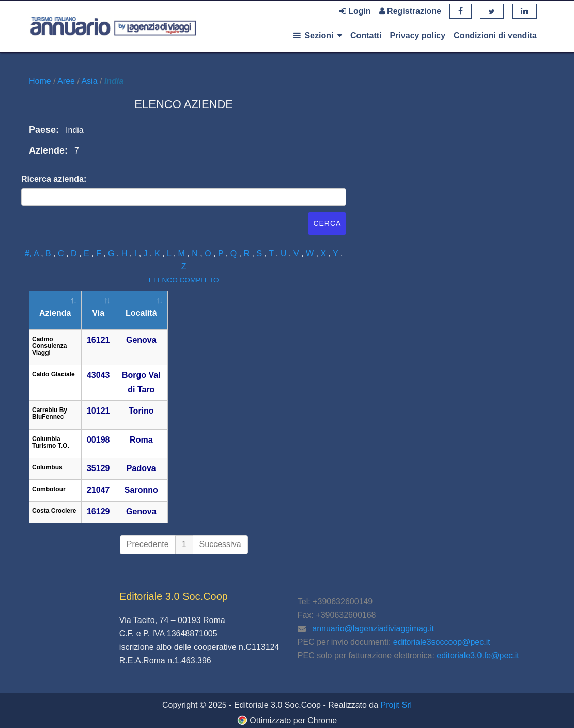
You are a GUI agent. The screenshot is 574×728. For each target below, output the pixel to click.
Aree (67, 81)
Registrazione (410, 11)
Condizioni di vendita (495, 35)
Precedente (148, 544)
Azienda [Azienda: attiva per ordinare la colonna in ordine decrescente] (55, 313)
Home (41, 81)
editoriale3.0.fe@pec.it (478, 655)
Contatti (365, 35)
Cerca (327, 223)
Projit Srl (396, 705)
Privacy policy (417, 35)
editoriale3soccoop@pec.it (441, 642)
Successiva (220, 544)
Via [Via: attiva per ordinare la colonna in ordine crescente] (98, 313)
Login (355, 11)
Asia (90, 81)
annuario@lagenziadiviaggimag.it (373, 628)
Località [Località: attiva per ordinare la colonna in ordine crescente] (141, 313)
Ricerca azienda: (53, 179)
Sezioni (317, 35)
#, (29, 253)
